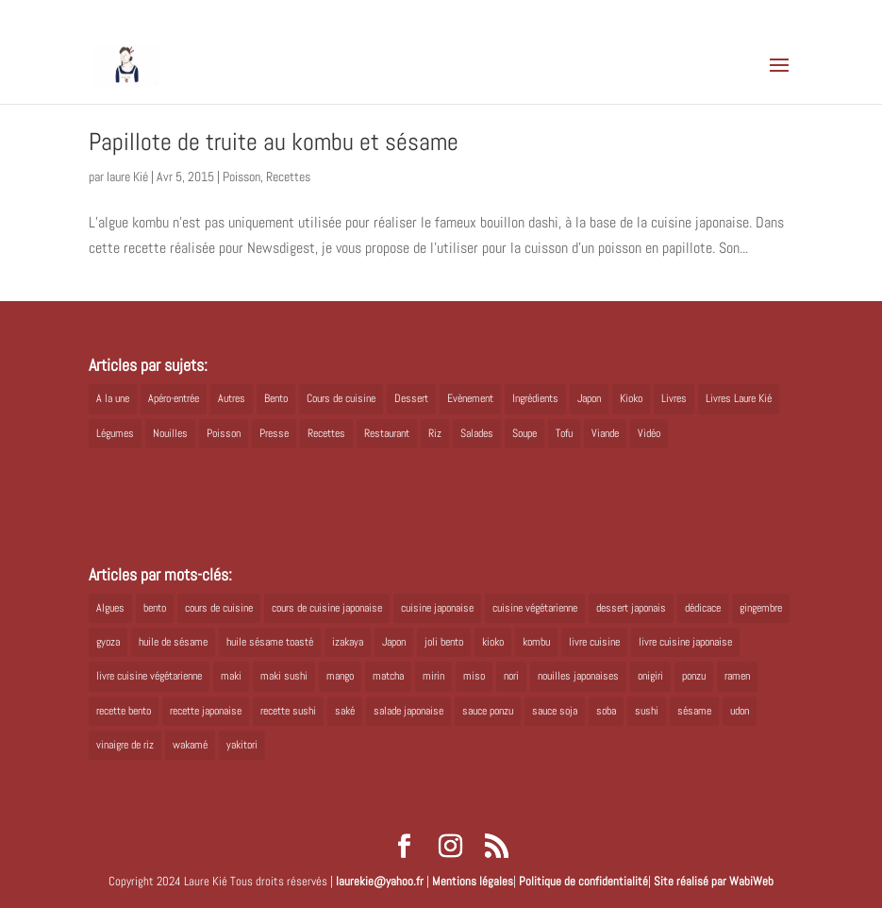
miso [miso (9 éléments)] (474, 675)
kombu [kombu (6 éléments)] (536, 641)
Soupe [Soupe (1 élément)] (524, 433)
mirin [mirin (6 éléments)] (433, 675)
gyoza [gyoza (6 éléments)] (108, 641)
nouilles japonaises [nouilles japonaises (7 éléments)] (578, 675)
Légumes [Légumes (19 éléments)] (115, 433)
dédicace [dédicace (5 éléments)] (703, 607)
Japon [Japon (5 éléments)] (589, 398)
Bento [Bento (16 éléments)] (276, 398)
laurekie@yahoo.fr (380, 881)
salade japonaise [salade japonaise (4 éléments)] (408, 710)
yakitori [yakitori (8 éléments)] (242, 744)
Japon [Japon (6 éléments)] (394, 641)
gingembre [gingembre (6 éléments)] (761, 607)
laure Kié (127, 176)
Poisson (241, 176)
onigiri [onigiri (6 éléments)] (650, 675)
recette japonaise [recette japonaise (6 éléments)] (205, 710)
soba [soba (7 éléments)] (606, 710)
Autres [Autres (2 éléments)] (231, 398)
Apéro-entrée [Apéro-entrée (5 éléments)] (173, 398)
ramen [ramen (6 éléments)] (737, 675)
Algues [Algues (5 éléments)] (110, 607)
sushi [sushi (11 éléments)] (646, 710)
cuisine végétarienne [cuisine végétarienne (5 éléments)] (534, 607)
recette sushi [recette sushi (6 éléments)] (288, 710)
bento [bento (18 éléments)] (154, 607)
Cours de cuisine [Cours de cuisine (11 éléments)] (341, 398)
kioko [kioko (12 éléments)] (493, 641)
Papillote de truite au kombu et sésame (273, 142)
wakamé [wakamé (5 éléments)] (190, 744)
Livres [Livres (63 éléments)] (674, 398)
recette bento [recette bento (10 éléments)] (123, 710)
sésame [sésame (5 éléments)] (694, 710)
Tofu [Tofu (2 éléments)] (564, 433)
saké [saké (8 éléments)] (345, 710)
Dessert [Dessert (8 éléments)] (411, 398)
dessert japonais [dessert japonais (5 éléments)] (631, 607)
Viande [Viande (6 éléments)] (605, 433)
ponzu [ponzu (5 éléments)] (694, 675)
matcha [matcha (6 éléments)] (388, 675)
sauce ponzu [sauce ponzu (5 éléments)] (487, 710)
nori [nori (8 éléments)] (511, 675)
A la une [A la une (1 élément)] (112, 398)
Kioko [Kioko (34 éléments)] (631, 398)
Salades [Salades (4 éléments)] (476, 433)
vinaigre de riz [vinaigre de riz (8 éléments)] (125, 744)
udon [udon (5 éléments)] (739, 710)
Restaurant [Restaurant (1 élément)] (386, 433)
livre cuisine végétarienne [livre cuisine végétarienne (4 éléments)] (149, 675)
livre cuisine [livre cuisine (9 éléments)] (594, 641)
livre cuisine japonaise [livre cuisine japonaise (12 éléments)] (685, 641)
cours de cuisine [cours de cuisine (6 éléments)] (219, 607)
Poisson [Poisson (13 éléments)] (224, 433)
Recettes (288, 176)
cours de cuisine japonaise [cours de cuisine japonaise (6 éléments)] (327, 607)
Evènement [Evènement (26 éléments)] (470, 398)
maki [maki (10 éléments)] (231, 675)
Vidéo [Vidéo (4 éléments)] (649, 433)
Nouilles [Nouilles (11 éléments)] (170, 433)
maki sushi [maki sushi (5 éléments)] (284, 675)
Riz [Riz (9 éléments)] (434, 433)
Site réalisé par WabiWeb (714, 881)
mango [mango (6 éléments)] (340, 675)
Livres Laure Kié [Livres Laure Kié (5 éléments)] (739, 398)
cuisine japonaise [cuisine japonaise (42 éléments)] (437, 607)
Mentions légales (472, 881)
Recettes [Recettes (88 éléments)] (326, 433)
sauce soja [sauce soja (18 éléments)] (554, 710)
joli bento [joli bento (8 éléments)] (443, 641)
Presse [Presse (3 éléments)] (274, 433)
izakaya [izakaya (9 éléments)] (347, 641)
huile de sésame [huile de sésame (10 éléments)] (173, 641)
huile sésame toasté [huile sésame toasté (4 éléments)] (269, 641)
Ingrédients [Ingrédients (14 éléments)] (535, 398)
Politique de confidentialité (583, 881)
